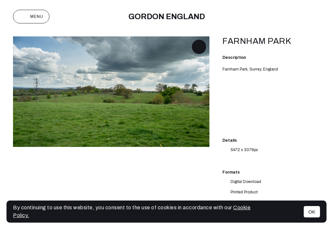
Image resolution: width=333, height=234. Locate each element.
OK (311, 211)
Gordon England (166, 16)
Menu (31, 16)
